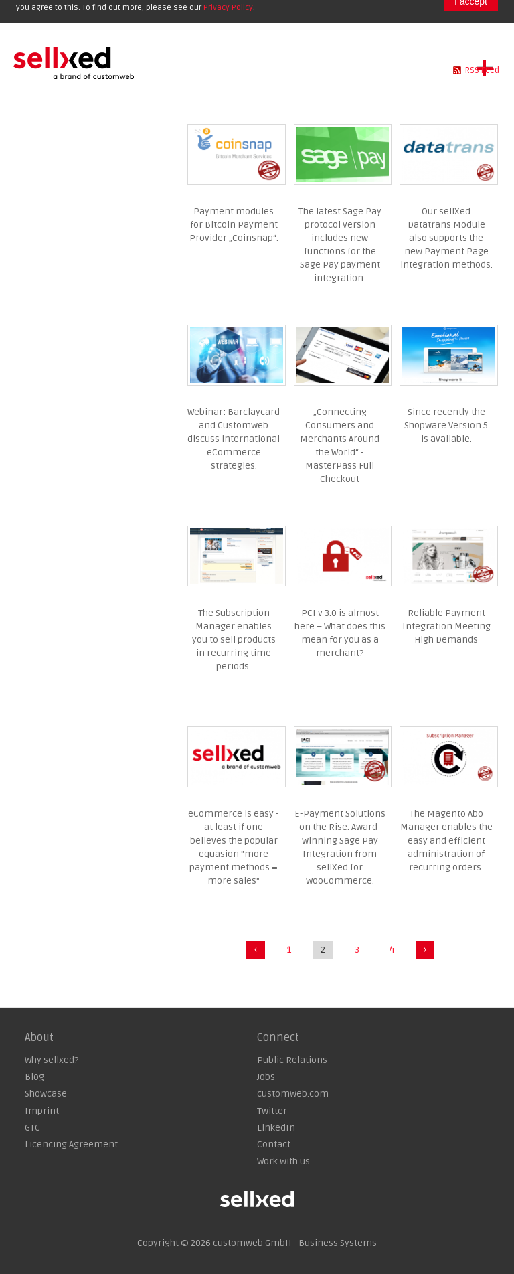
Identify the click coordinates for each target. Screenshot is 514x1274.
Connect (278, 1037)
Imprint (42, 1111)
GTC (32, 1127)
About (39, 1037)
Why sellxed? (51, 1060)
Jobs (266, 1077)
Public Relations (292, 1060)
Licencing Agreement (71, 1144)
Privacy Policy (228, 8)
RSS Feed (482, 70)
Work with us (283, 1161)
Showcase (46, 1093)
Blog (34, 1077)
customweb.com (293, 1093)
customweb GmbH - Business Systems (295, 1243)
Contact (273, 1144)
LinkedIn (276, 1127)
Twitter (272, 1111)
